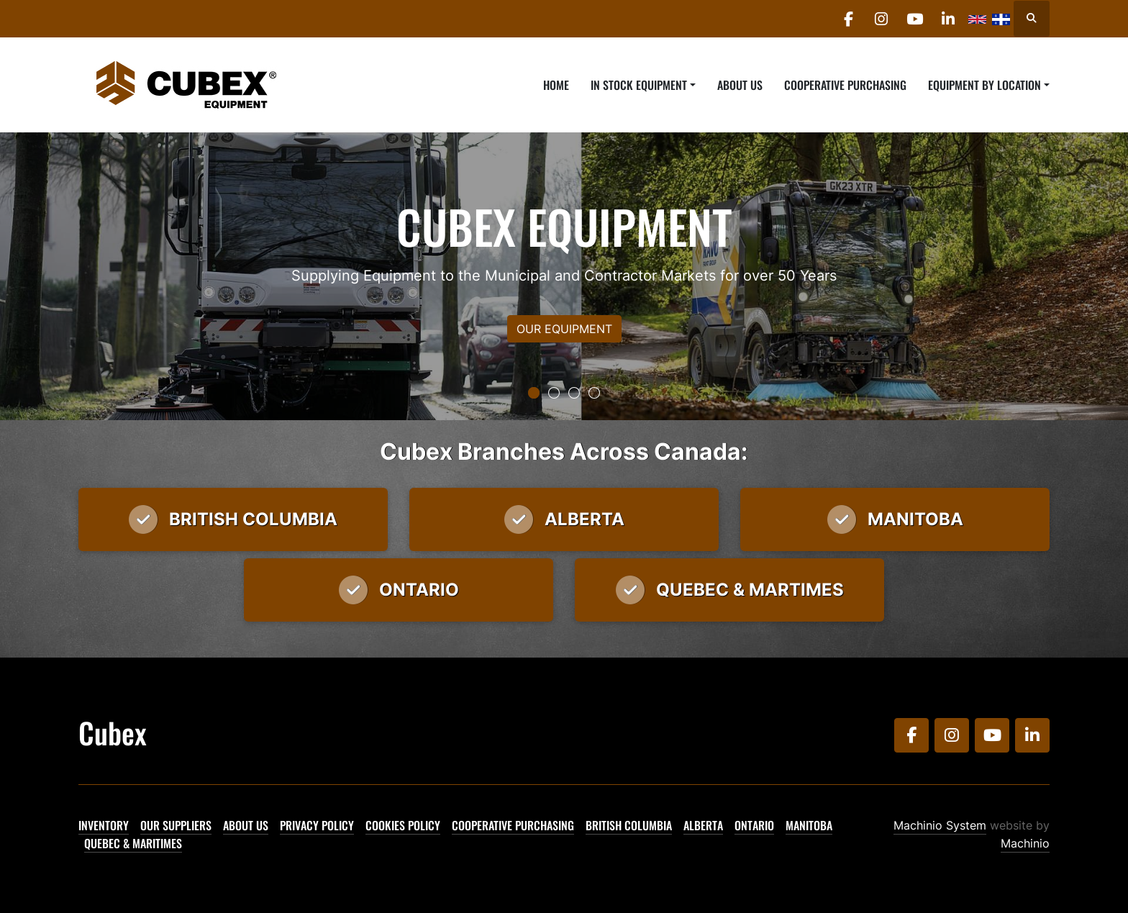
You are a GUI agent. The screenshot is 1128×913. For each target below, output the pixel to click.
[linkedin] (947, 19)
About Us (740, 85)
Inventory (103, 825)
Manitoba (809, 825)
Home (556, 85)
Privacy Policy (317, 825)
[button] (643, 85)
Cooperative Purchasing (845, 85)
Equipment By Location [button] (984, 85)
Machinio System (939, 825)
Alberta (703, 825)
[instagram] (873, 19)
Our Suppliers (176, 825)
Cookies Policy (402, 825)
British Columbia (629, 825)
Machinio (1025, 843)
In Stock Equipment (639, 85)
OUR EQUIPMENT (564, 329)
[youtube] (910, 19)
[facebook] (837, 19)
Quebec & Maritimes (133, 843)
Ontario (754, 825)
